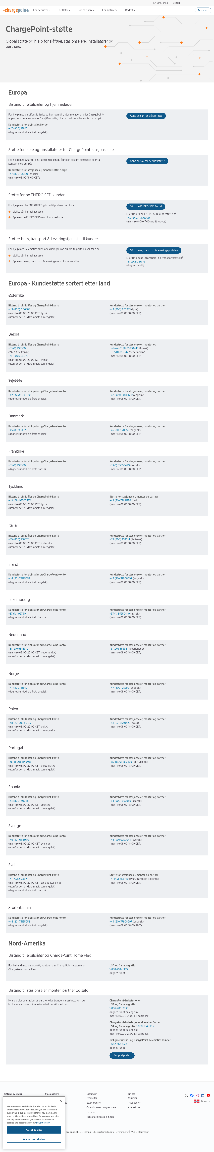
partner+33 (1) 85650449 (124, 348)
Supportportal (122, 1055)
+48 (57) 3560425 (120, 723)
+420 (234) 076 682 (121, 395)
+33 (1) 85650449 (120, 465)
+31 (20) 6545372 (18, 356)
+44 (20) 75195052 (19, 578)
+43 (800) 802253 (120, 309)
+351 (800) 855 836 (121, 761)
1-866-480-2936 (119, 1008)
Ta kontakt (203, 10)
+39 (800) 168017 (18, 539)
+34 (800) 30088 (18, 800)
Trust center (134, 1102)
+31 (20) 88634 (118, 648)
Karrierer (132, 1098)
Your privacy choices (34, 1139)
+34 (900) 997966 (120, 800)
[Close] (61, 1101)
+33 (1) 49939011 (17, 348)
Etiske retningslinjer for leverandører (111, 1132)
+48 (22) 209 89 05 (19, 723)
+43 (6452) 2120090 (138, 217)
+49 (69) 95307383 (19, 500)
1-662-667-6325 (118, 1044)
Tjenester (91, 1112)
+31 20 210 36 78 (135, 261)
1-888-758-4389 (119, 969)
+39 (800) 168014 (120, 539)
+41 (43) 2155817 (17, 878)
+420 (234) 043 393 (19, 395)
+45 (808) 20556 (119, 430)
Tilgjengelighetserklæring (78, 1132)
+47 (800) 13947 (17, 128)
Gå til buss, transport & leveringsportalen (154, 250)
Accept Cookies (34, 1130)
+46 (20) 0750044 (120, 839)
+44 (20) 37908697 (121, 578)
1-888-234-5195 (145, 1026)
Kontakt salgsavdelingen (100, 1116)
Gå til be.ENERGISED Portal (146, 206)
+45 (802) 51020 (17, 430)
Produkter (91, 1098)
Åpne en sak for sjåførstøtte (146, 115)
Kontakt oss (134, 1107)
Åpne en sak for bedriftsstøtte (147, 161)
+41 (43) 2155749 (119, 878)
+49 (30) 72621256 (120, 500)
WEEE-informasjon (140, 1132)
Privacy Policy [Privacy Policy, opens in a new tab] (43, 1122)
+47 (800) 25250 (18, 174)
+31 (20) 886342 (119, 352)
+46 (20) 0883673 (18, 839)
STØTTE (176, 3)
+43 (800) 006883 (19, 309)
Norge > (205, 1101)
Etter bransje (93, 1102)
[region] (34, 1122)
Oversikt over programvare (101, 1107)
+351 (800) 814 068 (19, 761)
